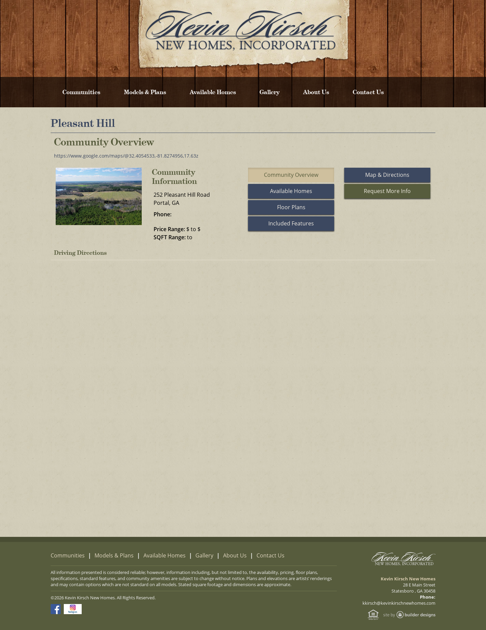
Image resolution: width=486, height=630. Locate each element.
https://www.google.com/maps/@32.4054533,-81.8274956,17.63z (126, 156)
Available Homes (213, 92)
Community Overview (291, 175)
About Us (316, 92)
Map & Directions (387, 175)
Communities (81, 92)
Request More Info (387, 191)
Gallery (269, 92)
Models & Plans (145, 92)
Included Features (291, 223)
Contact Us (368, 92)
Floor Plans (291, 207)
